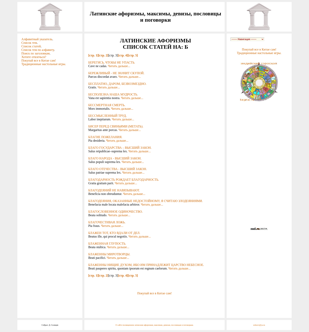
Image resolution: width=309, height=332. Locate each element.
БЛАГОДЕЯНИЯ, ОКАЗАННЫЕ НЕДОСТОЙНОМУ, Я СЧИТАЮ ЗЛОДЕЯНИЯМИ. (145, 201)
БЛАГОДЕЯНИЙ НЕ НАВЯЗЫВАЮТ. (114, 190)
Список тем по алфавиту (37, 49)
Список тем (29, 42)
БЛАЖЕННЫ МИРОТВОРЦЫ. (109, 254)
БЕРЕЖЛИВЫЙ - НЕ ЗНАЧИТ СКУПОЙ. (116, 73)
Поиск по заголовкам (35, 53)
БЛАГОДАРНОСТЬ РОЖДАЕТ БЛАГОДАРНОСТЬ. (123, 179)
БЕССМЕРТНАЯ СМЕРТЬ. (106, 105)
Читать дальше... (119, 66)
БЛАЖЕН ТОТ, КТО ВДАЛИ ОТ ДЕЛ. (114, 233)
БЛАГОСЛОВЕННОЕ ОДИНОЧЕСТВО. (115, 211)
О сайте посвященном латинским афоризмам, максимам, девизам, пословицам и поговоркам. (154, 325)
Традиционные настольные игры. (43, 64)
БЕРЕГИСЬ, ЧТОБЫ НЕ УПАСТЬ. (111, 62)
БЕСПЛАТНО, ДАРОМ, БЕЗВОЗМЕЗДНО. (117, 83)
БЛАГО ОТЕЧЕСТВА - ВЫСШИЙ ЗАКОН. (117, 169)
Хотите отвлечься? (33, 57)
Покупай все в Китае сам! (38, 60)
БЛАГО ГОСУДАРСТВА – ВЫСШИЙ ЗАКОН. (120, 147)
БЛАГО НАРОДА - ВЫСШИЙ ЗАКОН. (114, 158)
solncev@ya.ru (259, 325)
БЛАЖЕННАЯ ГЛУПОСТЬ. (107, 243)
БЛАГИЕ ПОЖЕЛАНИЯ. (105, 137)
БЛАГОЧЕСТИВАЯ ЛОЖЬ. (107, 222)
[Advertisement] (154, 301)
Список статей (31, 46)
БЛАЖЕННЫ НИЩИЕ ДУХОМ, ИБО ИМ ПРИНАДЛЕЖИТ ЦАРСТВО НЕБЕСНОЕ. (146, 265)
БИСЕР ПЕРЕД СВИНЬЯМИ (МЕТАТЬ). (115, 126)
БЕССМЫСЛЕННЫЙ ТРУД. (107, 115)
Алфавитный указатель (36, 39)
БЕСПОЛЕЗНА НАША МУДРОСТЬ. (113, 94)
